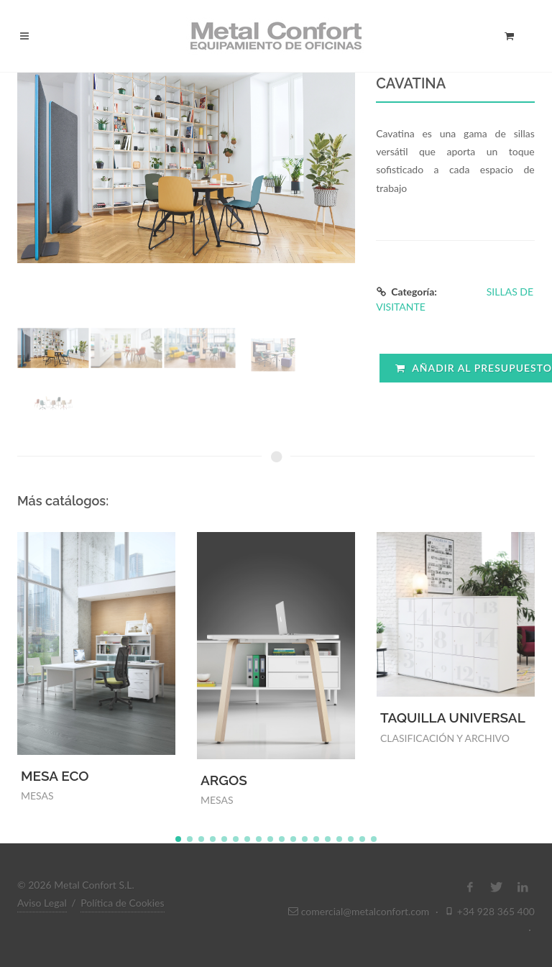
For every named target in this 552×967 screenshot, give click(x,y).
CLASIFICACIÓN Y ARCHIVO (445, 738)
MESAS (37, 795)
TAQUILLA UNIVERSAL (452, 717)
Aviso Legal (42, 903)
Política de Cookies (122, 903)
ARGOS (224, 780)
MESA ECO (55, 776)
